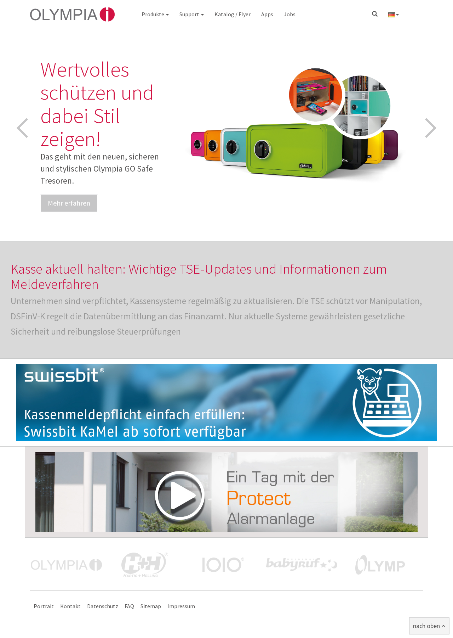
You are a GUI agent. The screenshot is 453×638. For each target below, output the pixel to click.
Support (191, 14)
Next (427, 128)
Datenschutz (102, 606)
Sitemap (151, 606)
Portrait (44, 606)
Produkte (155, 14)
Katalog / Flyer (232, 14)
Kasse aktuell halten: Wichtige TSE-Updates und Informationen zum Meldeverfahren (199, 276)
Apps (267, 14)
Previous (27, 128)
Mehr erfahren (69, 202)
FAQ (129, 606)
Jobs (290, 14)
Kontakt (70, 606)
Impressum (181, 606)
